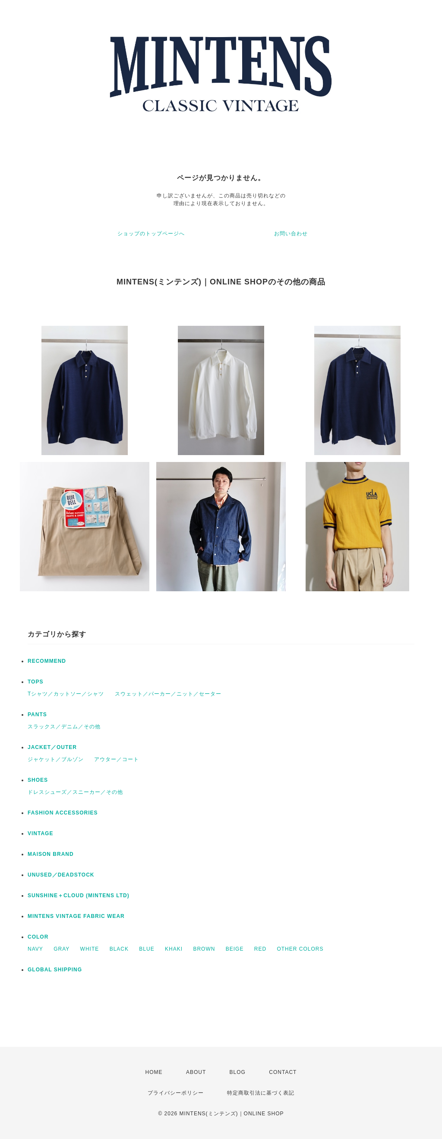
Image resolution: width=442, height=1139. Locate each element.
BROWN (204, 949)
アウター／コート (116, 759)
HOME (154, 1072)
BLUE (146, 949)
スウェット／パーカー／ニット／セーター (168, 694)
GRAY (61, 949)
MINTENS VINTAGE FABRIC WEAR (76, 916)
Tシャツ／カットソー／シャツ (66, 694)
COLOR (38, 937)
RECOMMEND (47, 661)
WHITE (89, 949)
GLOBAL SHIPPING (55, 970)
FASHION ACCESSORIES (63, 813)
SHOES (38, 780)
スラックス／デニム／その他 (64, 727)
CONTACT (283, 1072)
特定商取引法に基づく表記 (260, 1093)
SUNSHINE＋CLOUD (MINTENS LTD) (78, 895)
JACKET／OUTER (52, 747)
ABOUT (196, 1072)
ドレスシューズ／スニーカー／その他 (75, 792)
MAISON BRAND (51, 854)
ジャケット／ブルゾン (56, 759)
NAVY (35, 949)
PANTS (37, 714)
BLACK (119, 949)
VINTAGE (40, 833)
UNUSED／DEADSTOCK (61, 875)
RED (260, 949)
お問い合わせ (291, 234)
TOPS (35, 682)
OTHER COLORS (300, 949)
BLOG (238, 1072)
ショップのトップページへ (151, 234)
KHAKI (174, 949)
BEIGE (235, 949)
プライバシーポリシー (176, 1093)
